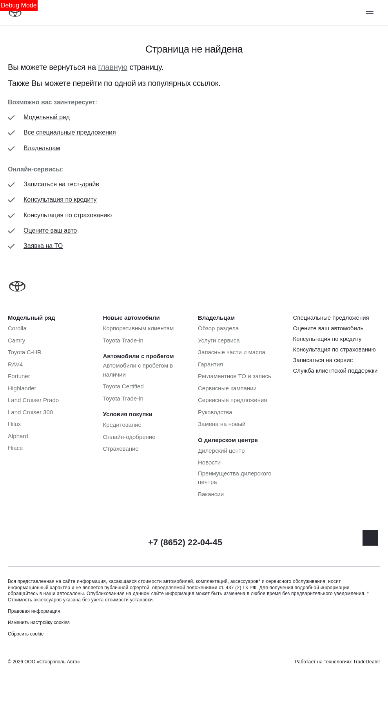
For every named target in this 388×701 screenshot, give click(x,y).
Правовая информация (34, 611)
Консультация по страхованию (68, 215)
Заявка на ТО (43, 245)
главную (112, 67)
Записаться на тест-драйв (61, 184)
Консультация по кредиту (60, 199)
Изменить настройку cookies (39, 622)
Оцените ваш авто (50, 230)
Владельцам (42, 148)
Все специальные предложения (70, 132)
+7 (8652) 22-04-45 (185, 542)
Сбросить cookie (26, 634)
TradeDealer (366, 662)
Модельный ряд (47, 117)
